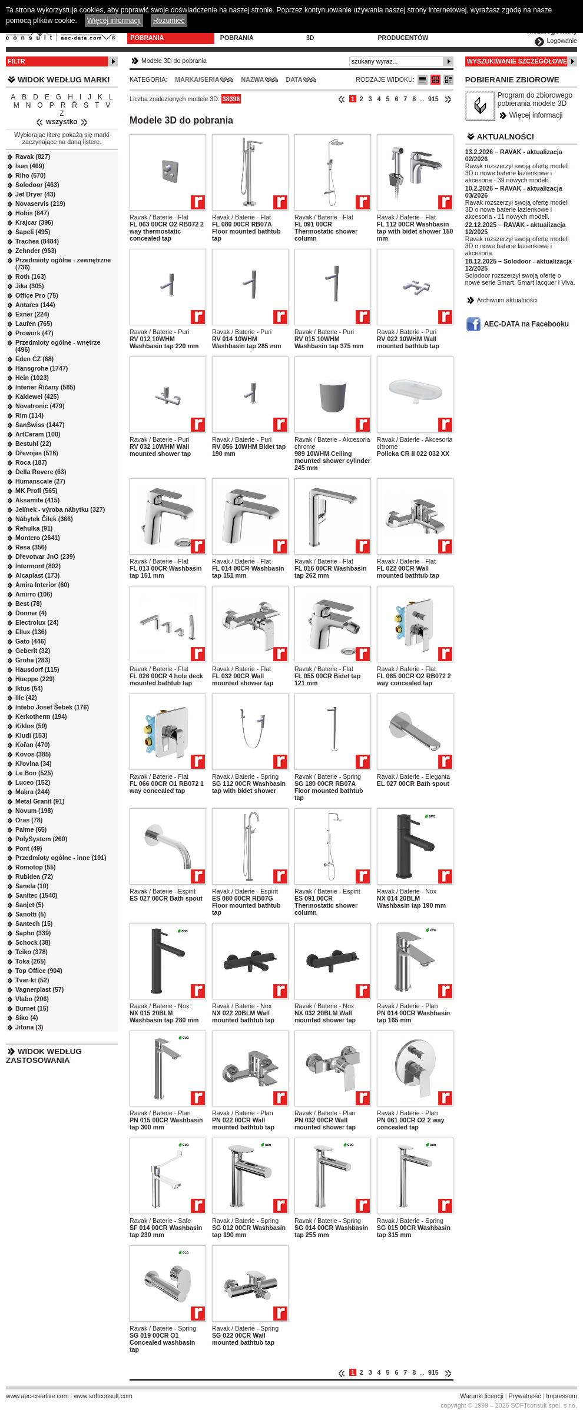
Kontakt (465, 30)
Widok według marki (64, 79)
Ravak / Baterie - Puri (159, 331)
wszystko (61, 122)
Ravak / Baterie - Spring (245, 776)
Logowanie (561, 40)
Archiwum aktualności (507, 300)
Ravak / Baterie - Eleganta (413, 776)
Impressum (561, 1395)
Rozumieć (168, 20)
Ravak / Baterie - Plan (407, 1005)
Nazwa (252, 79)
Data (294, 79)
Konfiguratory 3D (333, 34)
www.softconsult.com (103, 1395)
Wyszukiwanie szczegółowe (517, 61)
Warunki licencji (482, 1395)
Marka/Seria (197, 79)
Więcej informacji (536, 115)
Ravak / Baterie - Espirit (163, 891)
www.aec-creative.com (37, 1395)
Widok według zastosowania (44, 1056)
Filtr (16, 61)
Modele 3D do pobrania (154, 34)
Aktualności (505, 136)
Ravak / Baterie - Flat (159, 217)
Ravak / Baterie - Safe (160, 1220)
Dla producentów (402, 34)
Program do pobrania (242, 34)
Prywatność (525, 1395)
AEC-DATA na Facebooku (526, 324)
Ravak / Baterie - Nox (406, 891)
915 (433, 98)
